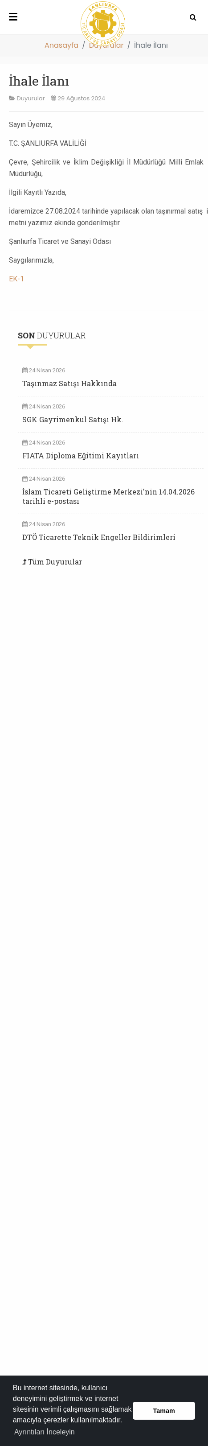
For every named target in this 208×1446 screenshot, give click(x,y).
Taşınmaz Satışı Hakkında (69, 383)
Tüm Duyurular (55, 561)
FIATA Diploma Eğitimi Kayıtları (80, 455)
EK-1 (16, 279)
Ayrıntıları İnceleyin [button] (44, 1432)
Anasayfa (61, 45)
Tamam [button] (164, 1410)
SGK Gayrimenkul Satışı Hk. (72, 419)
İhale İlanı (39, 81)
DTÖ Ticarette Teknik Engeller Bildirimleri (98, 537)
